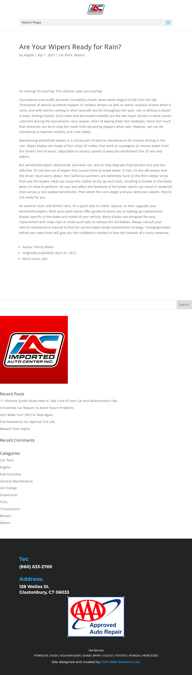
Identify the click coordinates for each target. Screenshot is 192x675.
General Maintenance (16, 481)
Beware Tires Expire (15, 429)
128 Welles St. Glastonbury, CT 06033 (44, 589)
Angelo (29, 55)
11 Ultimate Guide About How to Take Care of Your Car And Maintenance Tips (58, 401)
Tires (3, 502)
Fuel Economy (10, 474)
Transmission (10, 509)
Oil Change (8, 488)
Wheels (5, 516)
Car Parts (65, 55)
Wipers (79, 55)
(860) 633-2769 (35, 566)
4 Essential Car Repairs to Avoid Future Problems (37, 408)
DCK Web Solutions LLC (120, 662)
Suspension (9, 495)
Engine (5, 467)
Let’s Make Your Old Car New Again (26, 415)
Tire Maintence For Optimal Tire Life (27, 422)
